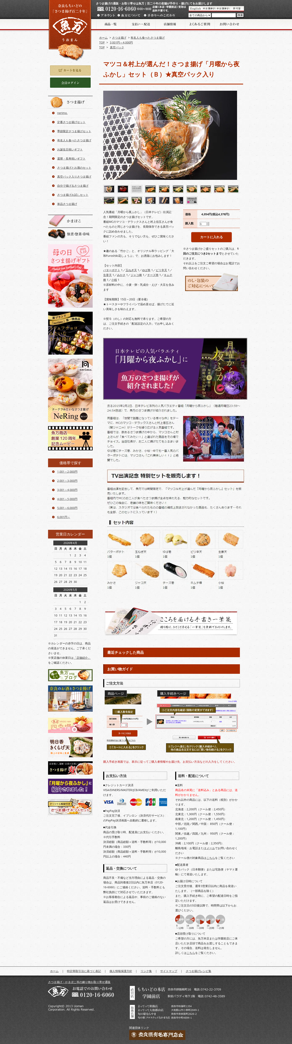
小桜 (114, 280)
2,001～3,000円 (67, 481)
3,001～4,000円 (67, 490)
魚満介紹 (223, 8)
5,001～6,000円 (67, 508)
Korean (237, 8)
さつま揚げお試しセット (72, 195)
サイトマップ (168, 971)
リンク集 (146, 971)
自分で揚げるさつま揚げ (72, 186)
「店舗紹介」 (82, 658)
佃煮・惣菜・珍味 (70, 233)
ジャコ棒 (136, 275)
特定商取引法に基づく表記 (84, 971)
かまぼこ (70, 221)
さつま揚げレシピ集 (198, 971)
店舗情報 (170, 24)
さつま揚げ (119, 37)
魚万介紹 (209, 8)
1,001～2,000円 (67, 471)
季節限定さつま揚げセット (74, 131)
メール (210, 848)
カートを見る (70, 70)
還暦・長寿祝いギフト (71, 158)
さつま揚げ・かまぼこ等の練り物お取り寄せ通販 (79, 982)
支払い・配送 (140, 24)
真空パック (117, 47)
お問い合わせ (229, 24)
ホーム (103, 37)
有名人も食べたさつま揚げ (148, 37)
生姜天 (107, 275)
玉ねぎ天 (131, 270)
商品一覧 (111, 24)
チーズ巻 (153, 275)
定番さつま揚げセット (71, 122)
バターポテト (111, 270)
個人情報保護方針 (121, 971)
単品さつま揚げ (67, 204)
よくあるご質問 (199, 24)
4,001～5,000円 (67, 499)
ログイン (70, 83)
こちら (210, 858)
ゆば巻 (146, 270)
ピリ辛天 (161, 270)
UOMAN (196, 8)
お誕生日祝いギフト (70, 149)
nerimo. (62, 113)
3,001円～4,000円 (121, 42)
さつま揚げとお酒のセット (74, 168)
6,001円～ (63, 517)
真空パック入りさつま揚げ (74, 176)
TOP (102, 42)
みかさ (121, 275)
